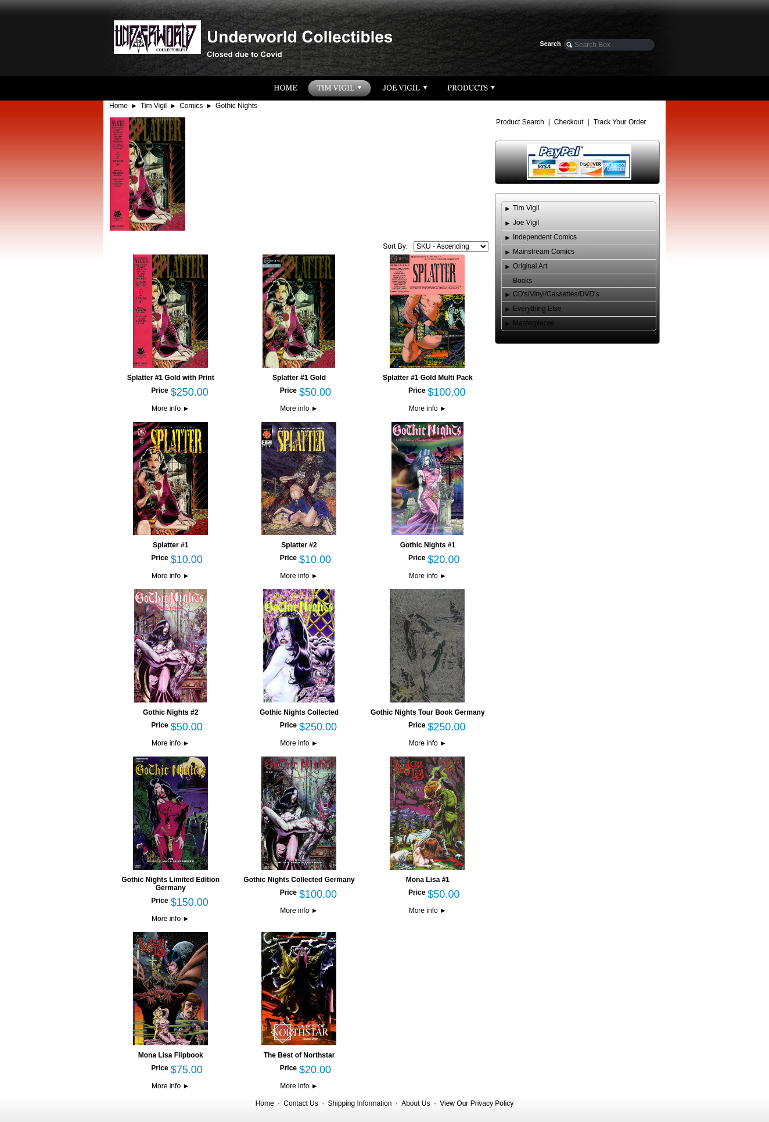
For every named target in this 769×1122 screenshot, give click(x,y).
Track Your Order (620, 122)
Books (522, 281)
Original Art (530, 266)
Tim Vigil (154, 106)
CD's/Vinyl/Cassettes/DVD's (556, 294)
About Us (415, 1103)
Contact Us (300, 1103)
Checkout (569, 122)
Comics (191, 106)
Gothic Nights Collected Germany (298, 880)
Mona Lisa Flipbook (170, 1055)
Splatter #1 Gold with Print (170, 378)
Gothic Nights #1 (427, 545)
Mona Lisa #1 (428, 880)
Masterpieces (533, 323)
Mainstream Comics (543, 252)
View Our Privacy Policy (476, 1103)
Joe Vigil (526, 222)
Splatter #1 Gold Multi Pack (428, 378)
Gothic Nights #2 (170, 712)
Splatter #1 (170, 545)
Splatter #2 (299, 545)
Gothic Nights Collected (299, 712)
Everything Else (537, 308)
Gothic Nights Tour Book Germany (427, 712)
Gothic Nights (236, 106)
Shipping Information (359, 1103)
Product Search (520, 122)
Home (118, 106)
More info (170, 408)
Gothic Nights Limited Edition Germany (170, 884)
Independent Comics (545, 237)
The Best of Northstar (299, 1055)
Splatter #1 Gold (299, 378)
